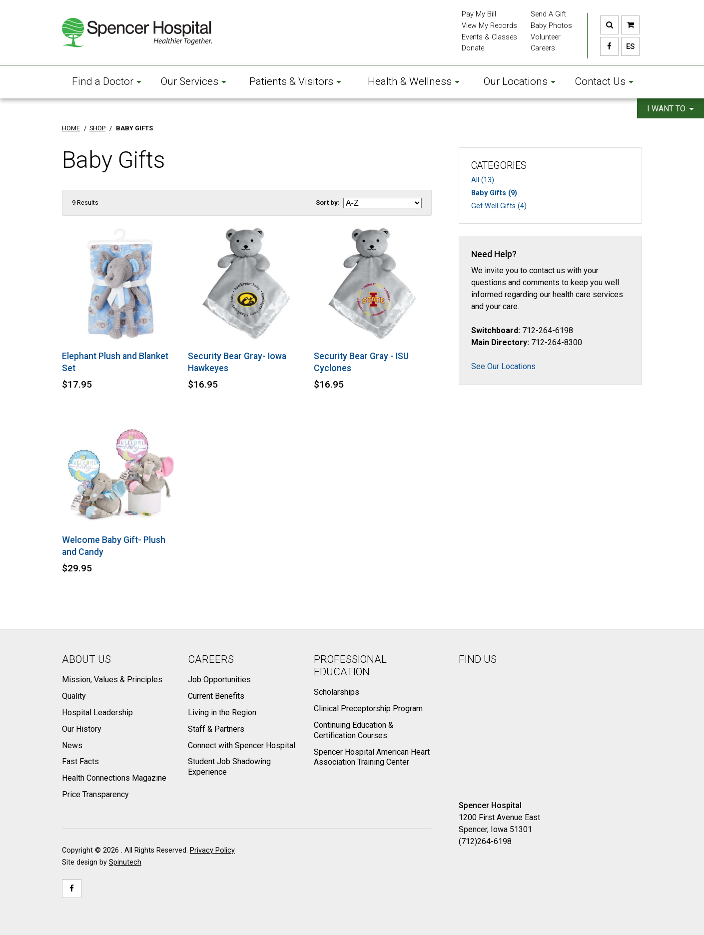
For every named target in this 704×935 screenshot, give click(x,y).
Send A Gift (548, 14)
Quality (74, 696)
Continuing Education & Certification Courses (353, 730)
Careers (543, 48)
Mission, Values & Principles (112, 679)
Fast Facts (80, 761)
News (72, 745)
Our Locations (520, 81)
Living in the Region (222, 712)
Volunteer (546, 37)
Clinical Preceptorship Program (368, 708)
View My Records (489, 25)
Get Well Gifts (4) (499, 206)
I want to (670, 108)
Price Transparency (95, 794)
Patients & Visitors (295, 81)
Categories (499, 165)
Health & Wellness (414, 81)
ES (628, 46)
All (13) (482, 180)
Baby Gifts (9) (494, 193)
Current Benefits (216, 696)
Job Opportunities (219, 679)
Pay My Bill (479, 14)
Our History (81, 729)
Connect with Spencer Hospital (241, 745)
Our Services (193, 81)
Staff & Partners (216, 729)
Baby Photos (551, 25)
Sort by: (327, 202)
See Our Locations (503, 366)
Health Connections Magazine (114, 778)
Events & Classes (489, 37)
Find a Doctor (106, 81)
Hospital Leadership (97, 712)
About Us (86, 659)
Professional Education (350, 665)
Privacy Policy (212, 850)
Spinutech (125, 862)
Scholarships (336, 692)
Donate (473, 48)
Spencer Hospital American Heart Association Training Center (372, 757)
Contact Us (604, 81)
